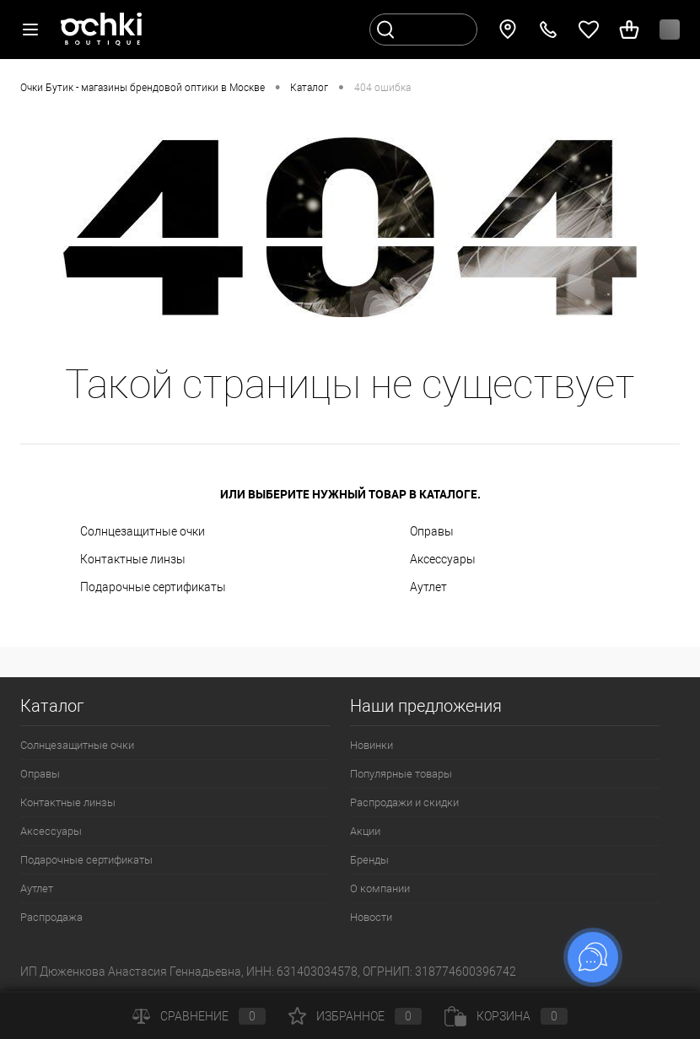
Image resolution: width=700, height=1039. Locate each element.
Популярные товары (401, 773)
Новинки (371, 745)
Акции (365, 831)
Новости (371, 917)
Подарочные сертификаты (153, 587)
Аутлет (428, 587)
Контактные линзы (133, 559)
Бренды (369, 859)
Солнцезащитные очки (142, 531)
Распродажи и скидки (404, 802)
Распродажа (51, 917)
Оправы (432, 531)
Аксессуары (443, 559)
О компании (380, 888)
